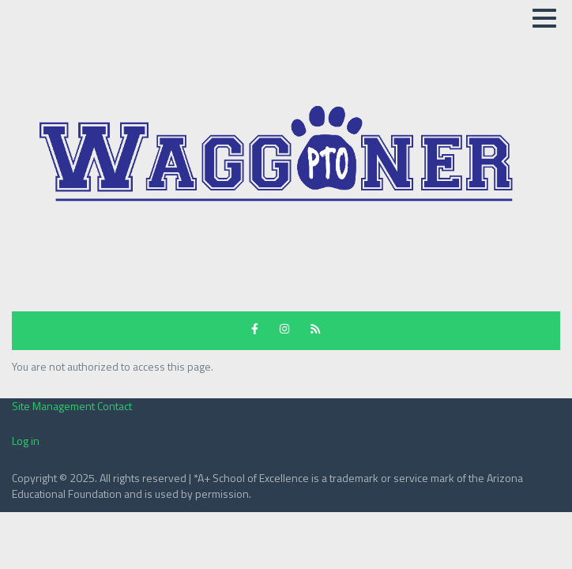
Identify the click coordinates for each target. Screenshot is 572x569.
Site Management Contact (72, 406)
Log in (26, 440)
